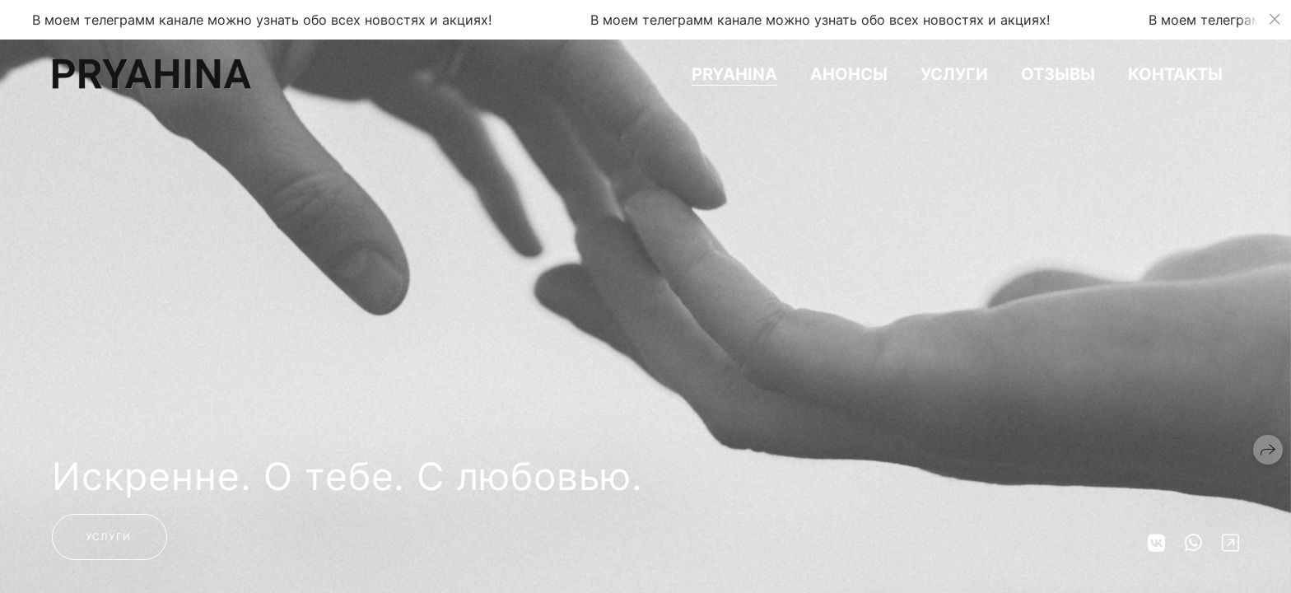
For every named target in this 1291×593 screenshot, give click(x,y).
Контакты (1175, 74)
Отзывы (1058, 74)
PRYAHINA (734, 74)
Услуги (954, 74)
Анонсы (849, 74)
